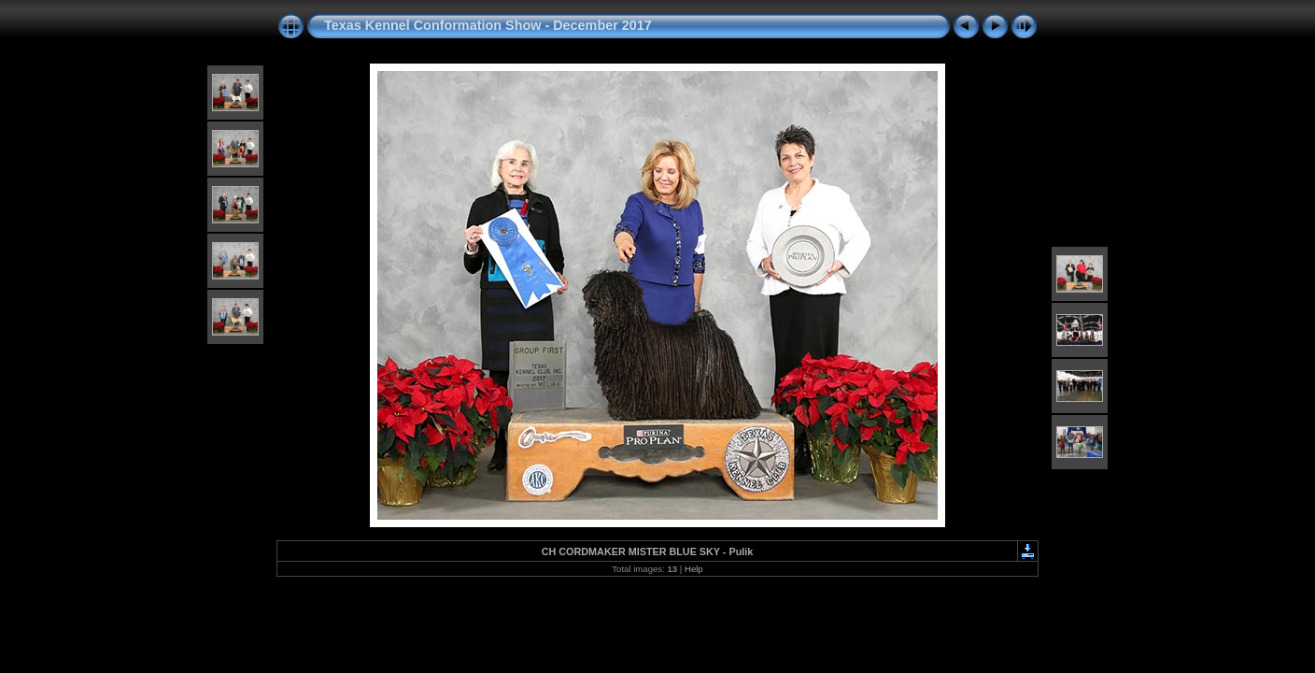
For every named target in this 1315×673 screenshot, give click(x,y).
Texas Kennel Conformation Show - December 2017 (488, 25)
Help (694, 569)
